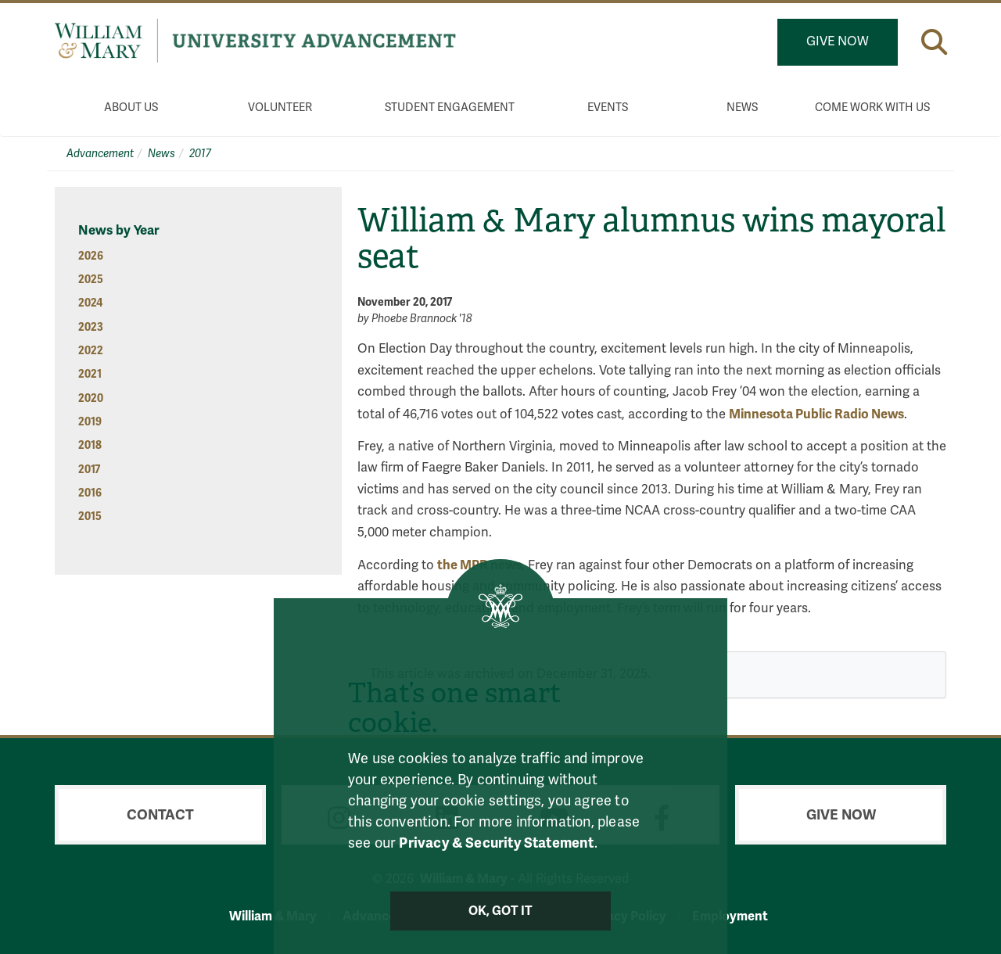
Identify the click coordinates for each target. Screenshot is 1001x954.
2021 (90, 374)
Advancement (100, 153)
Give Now (837, 41)
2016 (90, 493)
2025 (90, 279)
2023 (90, 327)
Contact (160, 814)
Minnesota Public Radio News (816, 414)
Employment (730, 916)
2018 (90, 445)
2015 (90, 516)
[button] (934, 42)
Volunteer (280, 107)
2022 (90, 350)
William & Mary (273, 916)
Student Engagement (450, 107)
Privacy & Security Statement (496, 843)
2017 (200, 153)
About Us (131, 107)
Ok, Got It (500, 911)
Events (607, 107)
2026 (90, 256)
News (742, 107)
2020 (90, 398)
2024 (90, 303)
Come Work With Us (872, 107)
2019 (90, 422)
